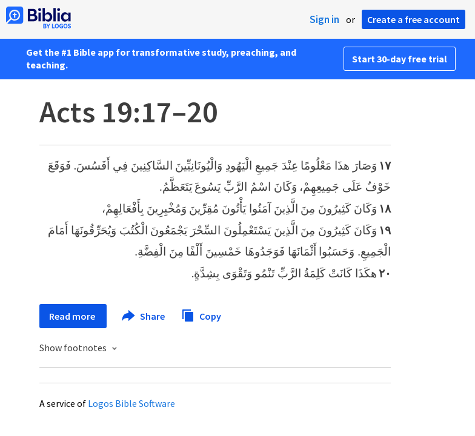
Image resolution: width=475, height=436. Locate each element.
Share (144, 316)
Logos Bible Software (131, 403)
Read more (73, 316)
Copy (201, 314)
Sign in (324, 19)
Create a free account (413, 19)
